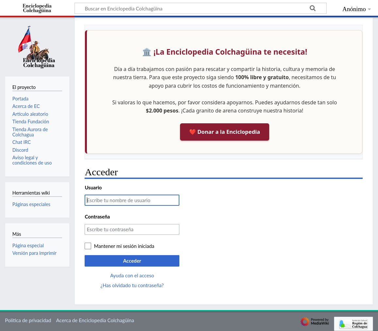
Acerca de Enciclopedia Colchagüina (95, 320)
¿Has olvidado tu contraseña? (132, 285)
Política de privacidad (28, 320)
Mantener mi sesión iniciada (124, 246)
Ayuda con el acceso (132, 275)
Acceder (132, 261)
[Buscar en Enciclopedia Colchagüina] (200, 8)
